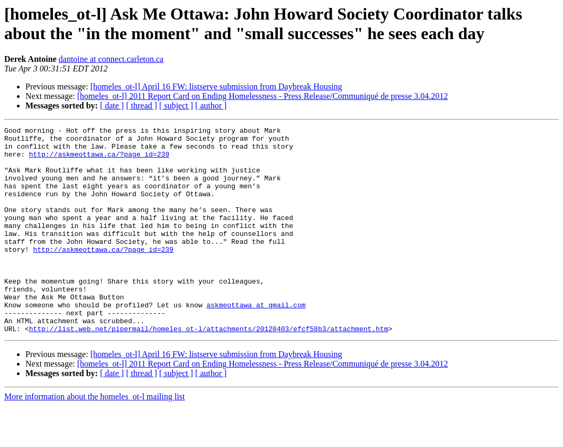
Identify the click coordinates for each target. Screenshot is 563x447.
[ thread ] (141, 105)
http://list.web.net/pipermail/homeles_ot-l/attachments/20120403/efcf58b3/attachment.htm (208, 370)
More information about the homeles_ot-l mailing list (94, 437)
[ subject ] (176, 105)
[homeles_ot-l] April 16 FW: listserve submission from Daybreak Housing (216, 86)
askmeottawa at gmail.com (255, 341)
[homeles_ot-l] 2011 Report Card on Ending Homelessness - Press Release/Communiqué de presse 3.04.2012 (262, 96)
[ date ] (112, 105)
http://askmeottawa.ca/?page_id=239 (99, 160)
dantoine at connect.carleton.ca (111, 58)
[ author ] (211, 105)
